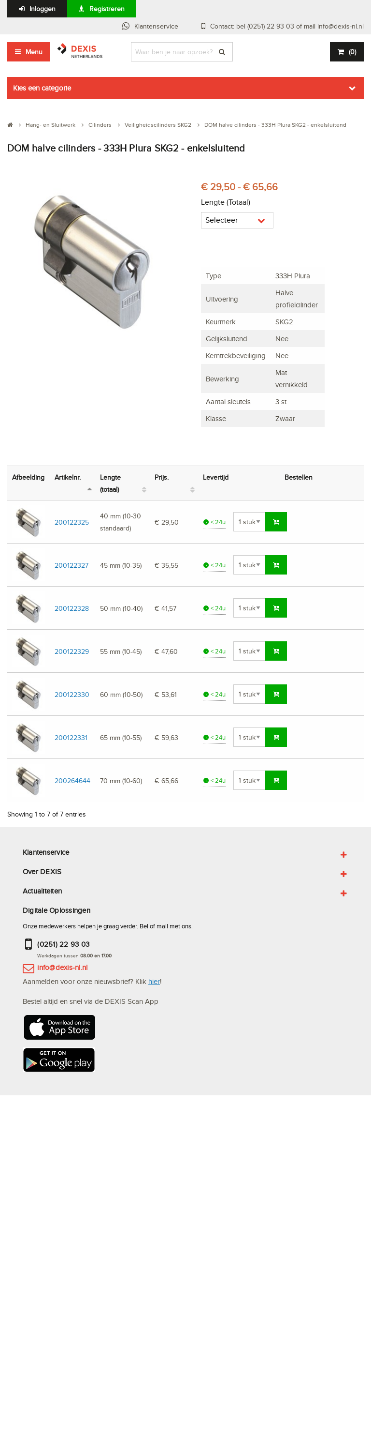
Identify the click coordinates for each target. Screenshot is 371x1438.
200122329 (72, 651)
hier (154, 981)
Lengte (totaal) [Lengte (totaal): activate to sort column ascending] (110, 483)
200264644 (72, 780)
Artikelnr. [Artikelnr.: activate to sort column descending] (68, 477)
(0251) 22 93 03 (63, 944)
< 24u (214, 522)
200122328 (72, 608)
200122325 (72, 522)
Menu (34, 52)
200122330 (72, 694)
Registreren (107, 9)
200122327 (71, 565)
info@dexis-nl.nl (62, 967)
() (352, 52)
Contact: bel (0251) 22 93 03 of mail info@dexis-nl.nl (287, 26)
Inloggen (42, 9)
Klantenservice (156, 26)
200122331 (71, 737)
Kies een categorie (42, 88)
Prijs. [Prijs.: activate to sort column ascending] (162, 477)
